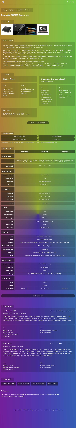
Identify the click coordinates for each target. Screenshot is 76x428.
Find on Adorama (56, 139)
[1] (15, 310)
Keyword (52, 383)
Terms (45, 410)
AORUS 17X (60, 65)
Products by (38, 383)
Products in (23, 383)
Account (60, 410)
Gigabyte (11, 10)
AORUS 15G (32, 65)
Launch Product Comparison (38, 122)
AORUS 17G (42, 65)
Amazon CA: (19, 139)
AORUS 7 (6, 65)
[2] (11, 343)
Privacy (49, 410)
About (41, 410)
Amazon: (19, 136)
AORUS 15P (23, 65)
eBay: (57, 136)
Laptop (5, 10)
